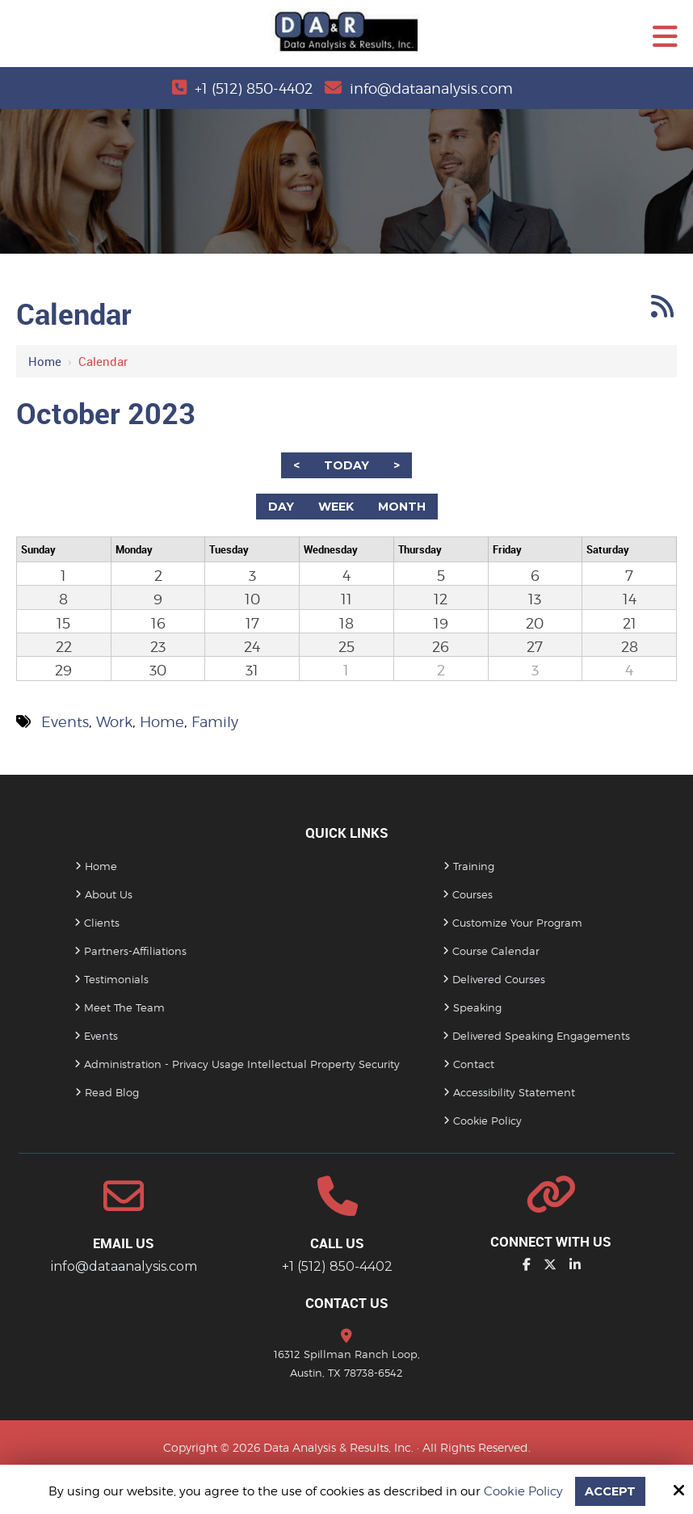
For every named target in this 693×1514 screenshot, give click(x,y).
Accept (610, 1491)
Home (44, 361)
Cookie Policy (522, 1491)
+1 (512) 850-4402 (254, 88)
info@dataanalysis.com (431, 88)
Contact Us (346, 1302)
